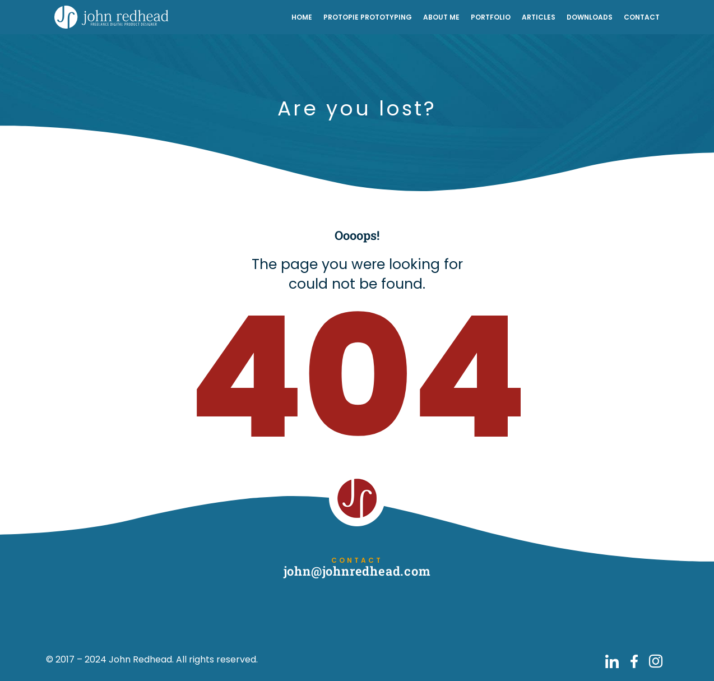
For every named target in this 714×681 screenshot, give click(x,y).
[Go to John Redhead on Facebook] (634, 661)
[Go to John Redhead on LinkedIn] (612, 661)
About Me (441, 17)
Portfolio (491, 17)
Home (301, 17)
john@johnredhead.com (357, 571)
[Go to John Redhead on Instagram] (655, 661)
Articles (538, 17)
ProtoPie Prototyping (367, 17)
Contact (642, 17)
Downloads (590, 17)
